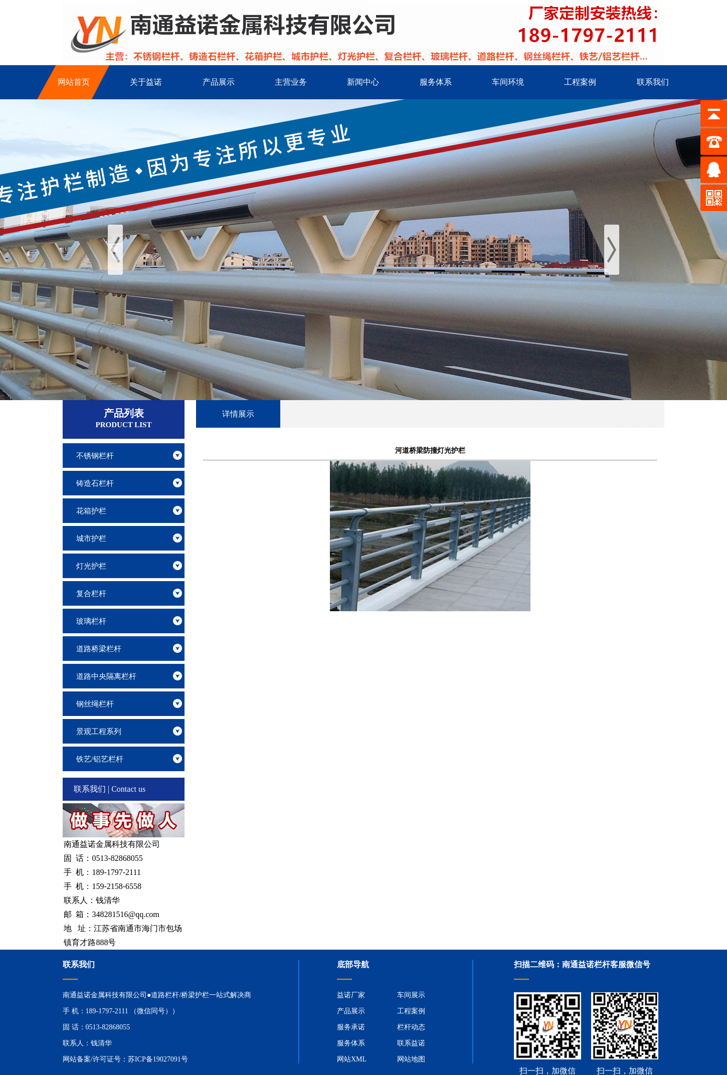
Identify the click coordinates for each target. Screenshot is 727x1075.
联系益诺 (411, 1043)
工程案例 (411, 1011)
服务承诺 (351, 1027)
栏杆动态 (411, 1027)
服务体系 (351, 1043)
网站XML (352, 1059)
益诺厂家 (351, 995)
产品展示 (351, 1011)
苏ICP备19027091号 (158, 1059)
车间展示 (411, 995)
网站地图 (411, 1059)
